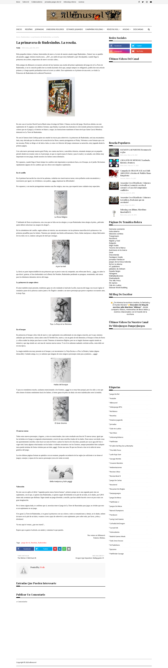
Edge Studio (114, 245)
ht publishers (115, 545)
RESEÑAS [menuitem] (29, 29)
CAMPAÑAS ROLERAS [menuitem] (94, 29)
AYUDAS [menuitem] (126, 29)
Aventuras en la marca (118, 250)
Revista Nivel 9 (115, 476)
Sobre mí (26, 2)
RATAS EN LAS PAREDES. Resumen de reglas (135, 151)
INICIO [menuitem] (19, 29)
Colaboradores (36, 2)
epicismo (113, 549)
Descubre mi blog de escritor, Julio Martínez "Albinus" (130, 306)
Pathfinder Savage (117, 554)
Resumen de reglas (117, 489)
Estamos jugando (116, 420)
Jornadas (113, 424)
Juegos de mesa (116, 506)
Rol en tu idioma (115, 264)
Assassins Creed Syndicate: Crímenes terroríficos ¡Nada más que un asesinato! (135, 199)
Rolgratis (112, 243)
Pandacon (113, 515)
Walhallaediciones (116, 276)
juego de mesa (115, 497)
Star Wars (113, 433)
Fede (18, 48)
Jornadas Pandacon (117, 259)
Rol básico (113, 411)
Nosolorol (113, 238)
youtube (113, 398)
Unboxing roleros (70, 2)
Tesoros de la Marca (117, 248)
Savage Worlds (115, 459)
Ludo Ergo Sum (115, 454)
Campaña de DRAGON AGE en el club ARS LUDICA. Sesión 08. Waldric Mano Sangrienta (135, 173)
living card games (117, 519)
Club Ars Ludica (115, 285)
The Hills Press (115, 280)
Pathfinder (114, 441)
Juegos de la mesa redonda (120, 262)
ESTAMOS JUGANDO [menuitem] (74, 29)
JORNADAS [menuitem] (39, 29)
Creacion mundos (116, 463)
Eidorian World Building (118, 287)
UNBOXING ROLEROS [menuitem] (55, 29)
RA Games (113, 283)
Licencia (81, 2)
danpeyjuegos (115, 493)
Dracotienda (114, 255)
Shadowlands (114, 278)
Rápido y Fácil (114, 241)
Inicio (18, 2)
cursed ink (114, 528)
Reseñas (34, 543)
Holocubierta (114, 231)
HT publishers (114, 266)
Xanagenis (113, 273)
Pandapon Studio (116, 257)
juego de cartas (116, 480)
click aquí (62, 68)
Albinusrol (113, 403)
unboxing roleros (116, 437)
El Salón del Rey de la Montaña (121, 446)
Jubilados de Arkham (117, 269)
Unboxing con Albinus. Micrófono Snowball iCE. (133, 210)
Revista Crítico (115, 472)
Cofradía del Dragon (117, 523)
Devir (111, 252)
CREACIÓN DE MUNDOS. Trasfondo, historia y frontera (135, 161)
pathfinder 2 (114, 502)
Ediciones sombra (116, 234)
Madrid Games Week (117, 536)
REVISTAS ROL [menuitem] (113, 29)
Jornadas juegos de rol (53, 2)
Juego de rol (25, 543)
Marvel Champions (117, 510)
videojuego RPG (116, 407)
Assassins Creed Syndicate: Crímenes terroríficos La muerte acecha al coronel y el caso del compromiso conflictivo (135, 186)
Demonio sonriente (117, 229)
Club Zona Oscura (116, 541)
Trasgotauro (114, 236)
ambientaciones (116, 467)
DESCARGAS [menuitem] (138, 29)
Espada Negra (114, 271)
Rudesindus (25, 37)
